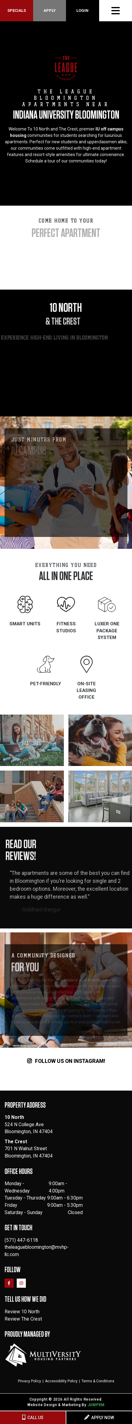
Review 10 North (22, 1311)
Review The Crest (23, 1319)
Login (82, 10)
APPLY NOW (99, 1417)
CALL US (32, 1417)
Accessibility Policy (61, 1381)
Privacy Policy (29, 1381)
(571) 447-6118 (21, 1240)
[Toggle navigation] (115, 11)
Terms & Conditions (98, 1381)
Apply (49, 10)
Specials (16, 10)
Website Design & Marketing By (56, 1405)
